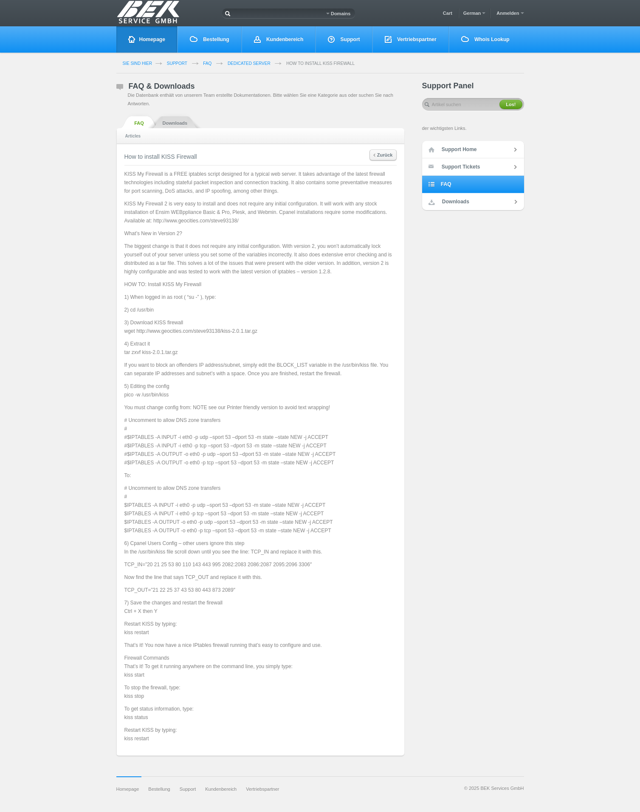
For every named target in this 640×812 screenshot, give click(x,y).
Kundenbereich (279, 39)
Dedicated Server (249, 63)
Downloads (175, 122)
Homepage (146, 39)
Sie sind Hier (137, 63)
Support (344, 39)
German (474, 13)
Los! (511, 104)
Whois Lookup (485, 39)
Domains (338, 13)
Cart (447, 13)
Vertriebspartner (411, 39)
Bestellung (209, 39)
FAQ (207, 63)
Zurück (383, 154)
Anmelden (510, 13)
